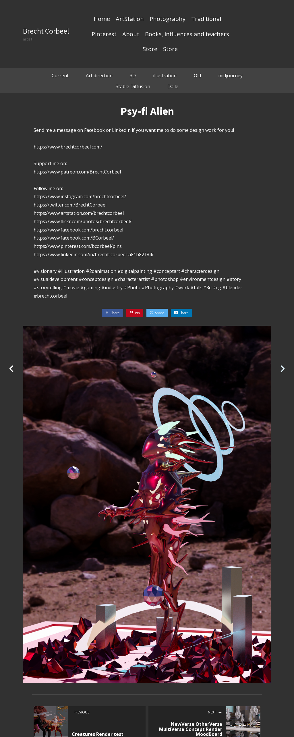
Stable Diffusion (133, 86)
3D (133, 75)
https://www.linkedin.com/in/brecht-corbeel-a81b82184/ (94, 254)
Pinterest (104, 34)
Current (60, 75)
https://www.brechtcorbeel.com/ (68, 147)
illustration (165, 75)
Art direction (99, 75)
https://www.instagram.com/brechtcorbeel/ (80, 196)
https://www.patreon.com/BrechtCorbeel (77, 172)
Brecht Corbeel (46, 31)
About (130, 34)
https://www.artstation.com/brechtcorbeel (79, 213)
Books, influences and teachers (187, 34)
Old (197, 75)
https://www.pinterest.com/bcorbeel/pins (78, 246)
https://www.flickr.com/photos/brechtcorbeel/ (82, 221)
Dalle (172, 86)
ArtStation (130, 19)
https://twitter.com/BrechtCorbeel (70, 205)
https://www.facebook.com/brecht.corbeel (78, 230)
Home (102, 19)
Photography (167, 19)
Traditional (206, 19)
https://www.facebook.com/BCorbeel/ (74, 238)
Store (150, 49)
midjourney (230, 75)
